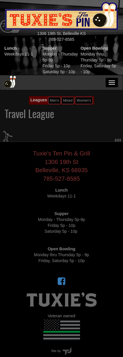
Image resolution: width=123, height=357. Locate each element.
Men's (54, 100)
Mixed (67, 100)
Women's (84, 100)
